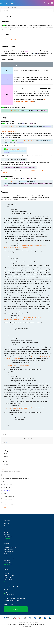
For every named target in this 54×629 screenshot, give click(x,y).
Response (5, 464)
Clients (6, 532)
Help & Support (8, 579)
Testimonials (7, 534)
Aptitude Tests (7, 553)
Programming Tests (9, 551)
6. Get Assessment (7, 499)
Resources (6, 573)
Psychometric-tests (9, 549)
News (5, 527)
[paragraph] (27, 226)
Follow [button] (3, 469)
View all (3, 507)
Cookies (30, 624)
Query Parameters (7, 459)
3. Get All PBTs (6, 490)
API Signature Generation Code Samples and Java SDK (16, 478)
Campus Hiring (8, 562)
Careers (6, 530)
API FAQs (5, 481)
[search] (27, 10)
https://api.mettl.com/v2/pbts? (11, 110)
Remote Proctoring (9, 558)
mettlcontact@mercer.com (12, 600)
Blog (5, 581)
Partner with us (8, 536)
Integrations (3, 7)
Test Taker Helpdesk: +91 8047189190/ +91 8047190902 (15, 597)
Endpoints (5, 456)
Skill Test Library (8, 564)
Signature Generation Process (8, 131)
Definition (5, 453)
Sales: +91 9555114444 (10, 593)
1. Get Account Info (7, 484)
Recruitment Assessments (10, 547)
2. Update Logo (6, 487)
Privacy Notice (22, 624)
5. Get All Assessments (8, 496)
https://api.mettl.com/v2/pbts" (24, 140)
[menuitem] (48, 3)
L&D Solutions (7, 560)
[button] (48, 3)
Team (5, 525)
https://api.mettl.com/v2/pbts (11, 38)
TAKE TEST (16, 609)
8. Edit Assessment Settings (9, 504)
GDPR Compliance (39, 624)
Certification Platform (9, 556)
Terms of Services (12, 624)
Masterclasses (7, 577)
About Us (6, 523)
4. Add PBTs (5, 493)
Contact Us (7, 538)
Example (5, 461)
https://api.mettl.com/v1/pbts (11, 39)
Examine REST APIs (12, 7)
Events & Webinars (9, 575)
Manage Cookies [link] (27, 626)
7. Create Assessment (8, 502)
